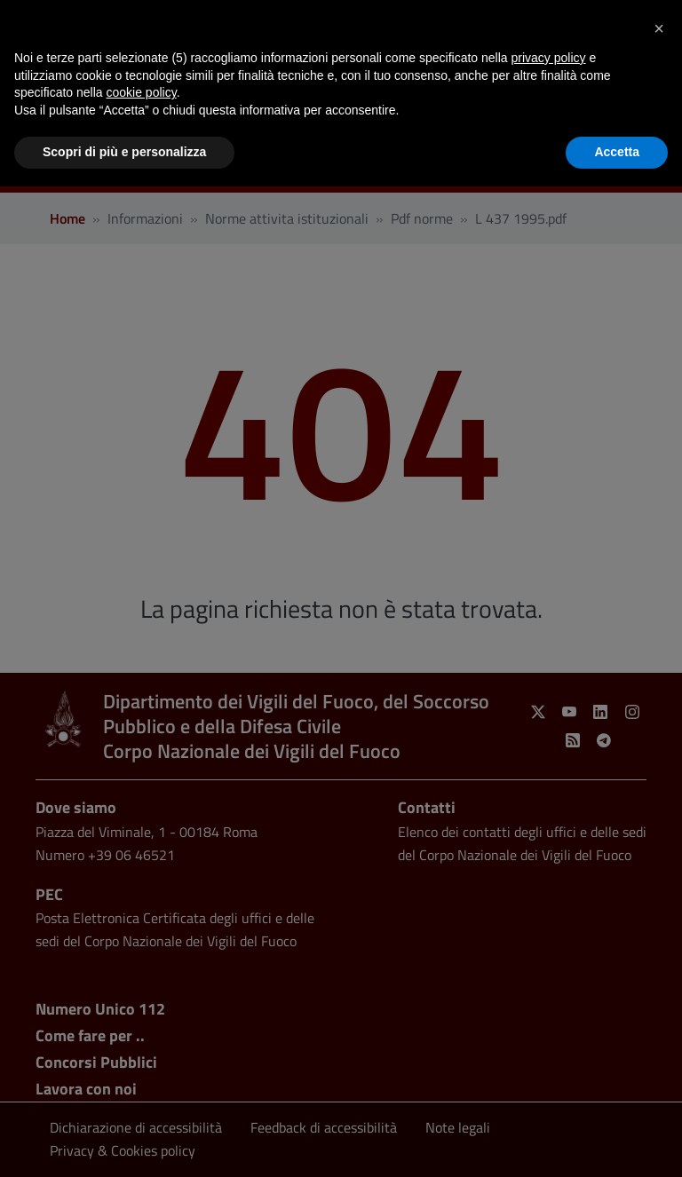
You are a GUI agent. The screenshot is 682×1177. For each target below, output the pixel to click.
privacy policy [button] (549, 58)
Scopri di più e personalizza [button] (124, 152)
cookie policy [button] (142, 92)
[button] (659, 28)
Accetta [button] (616, 152)
